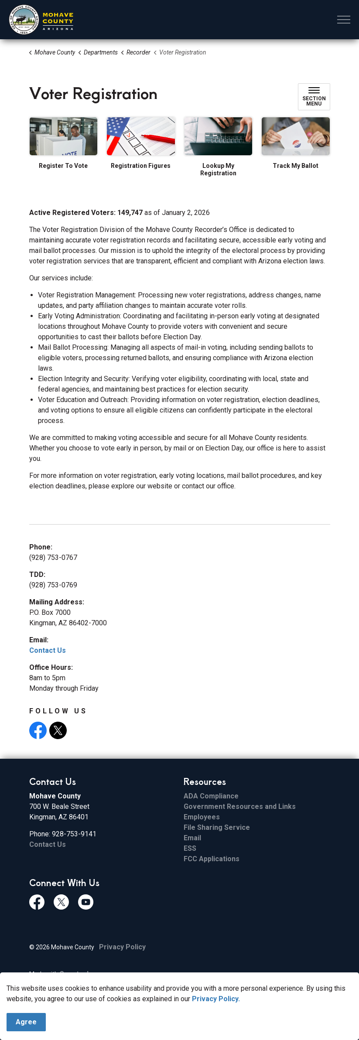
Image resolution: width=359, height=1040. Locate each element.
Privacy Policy (122, 947)
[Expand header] (344, 19)
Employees (202, 817)
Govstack (75, 974)
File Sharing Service (217, 827)
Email (192, 838)
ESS (190, 848)
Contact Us (47, 650)
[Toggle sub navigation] (314, 96)
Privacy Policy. (216, 1036)
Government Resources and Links (240, 806)
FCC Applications (211, 859)
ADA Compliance (211, 796)
